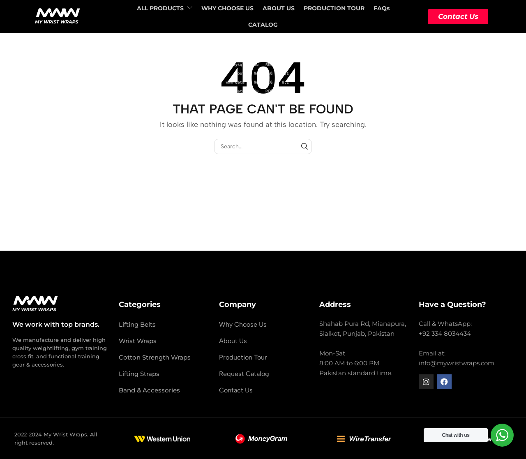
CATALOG (263, 24)
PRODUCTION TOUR (334, 8)
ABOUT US (279, 8)
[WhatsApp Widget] (502, 435)
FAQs (382, 8)
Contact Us (458, 16)
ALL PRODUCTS (164, 8)
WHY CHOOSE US (227, 8)
